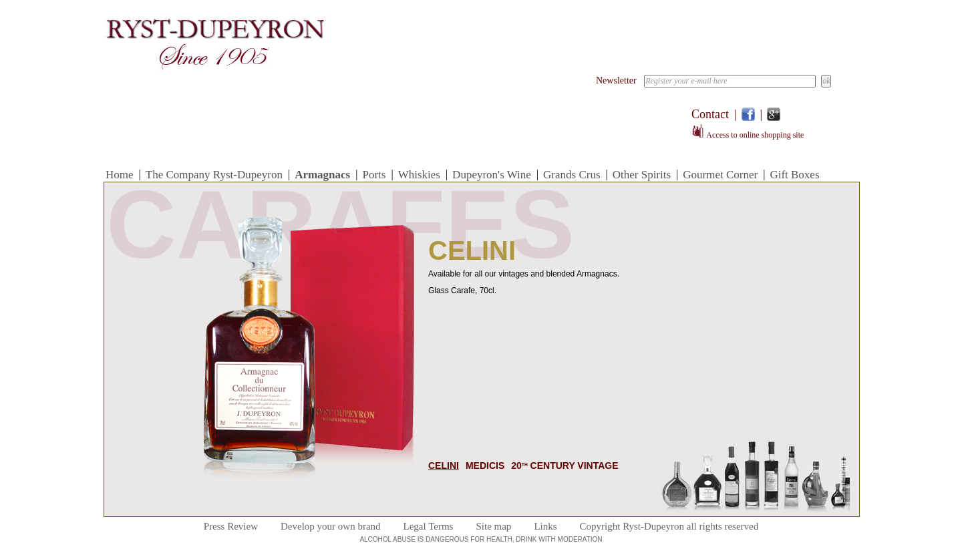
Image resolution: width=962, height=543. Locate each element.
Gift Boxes (794, 174)
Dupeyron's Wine (491, 174)
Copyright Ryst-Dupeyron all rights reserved (669, 526)
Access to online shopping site (747, 135)
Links (545, 526)
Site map (493, 526)
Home (120, 174)
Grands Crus (571, 174)
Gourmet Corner (720, 174)
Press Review (231, 526)
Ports (373, 174)
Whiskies (419, 174)
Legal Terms (429, 526)
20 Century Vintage (564, 465)
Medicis (485, 465)
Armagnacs (322, 174)
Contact (710, 114)
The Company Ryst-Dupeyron (214, 174)
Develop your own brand (331, 526)
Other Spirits (642, 174)
